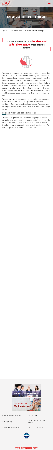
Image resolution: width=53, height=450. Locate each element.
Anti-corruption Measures (11, 427)
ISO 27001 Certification (36, 427)
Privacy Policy (7, 421)
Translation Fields (16, 31)
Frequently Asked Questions (12, 415)
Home (6, 31)
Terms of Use (33, 415)
